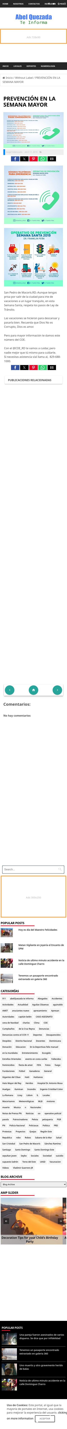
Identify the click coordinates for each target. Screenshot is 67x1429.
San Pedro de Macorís (29, 1143)
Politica (46, 1125)
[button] (15, 158)
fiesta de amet (26, 1065)
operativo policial (53, 1113)
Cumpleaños (8, 1028)
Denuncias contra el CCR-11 (15, 1034)
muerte (5, 1107)
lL (37, 1095)
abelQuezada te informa (22, 998)
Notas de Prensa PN (12, 1113)
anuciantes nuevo (20, 1010)
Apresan (55, 1010)
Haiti (27, 1077)
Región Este (46, 1131)
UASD (42, 1161)
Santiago (6, 1149)
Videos (5, 1167)
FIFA (39, 1065)
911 (4, 998)
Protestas (7, 1131)
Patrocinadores (20, 1119)
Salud (59, 1137)
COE (46, 1022)
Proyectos (20, 1131)
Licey (19, 1095)
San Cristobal (8, 1143)
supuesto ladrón (10, 1161)
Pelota (35, 1119)
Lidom (29, 1095)
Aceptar (45, 1419)
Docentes (40, 1040)
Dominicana (55, 1040)
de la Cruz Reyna (27, 1028)
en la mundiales (10, 1053)
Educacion (21, 1047)
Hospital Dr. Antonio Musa (50, 1083)
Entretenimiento (30, 1053)
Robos (28, 1137)
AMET (5, 1010)
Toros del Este (29, 1161)
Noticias (30, 1113)
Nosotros (18, 4)
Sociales (35, 1155)
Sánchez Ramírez (52, 1143)
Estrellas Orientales (11, 1059)
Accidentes (57, 998)
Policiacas (33, 1125)
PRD (56, 1125)
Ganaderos (34, 1071)
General (48, 1071)
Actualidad (23, 1004)
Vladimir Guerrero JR (23, 1167)
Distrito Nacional (24, 1040)
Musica (17, 1107)
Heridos (29, 1083)
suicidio (59, 1155)
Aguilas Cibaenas (40, 1004)
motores (51, 1101)
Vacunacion (55, 1161)
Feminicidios (8, 1065)
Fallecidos (56, 1059)
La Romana (7, 1095)
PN (3, 1125)
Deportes (31, 66)
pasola (5, 1119)
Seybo (24, 1155)
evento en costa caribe (36, 1059)
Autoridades (8, 1016)
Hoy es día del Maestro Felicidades (37, 929)
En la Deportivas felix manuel (44, 1047)
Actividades (8, 1004)
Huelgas (6, 1089)
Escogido (46, 1053)
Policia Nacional (17, 1125)
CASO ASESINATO (44, 1016)
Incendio (31, 1089)
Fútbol (22, 1071)
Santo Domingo (22, 1149)
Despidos (6, 1040)
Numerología (48, 66)
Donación (7, 1047)
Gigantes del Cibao (11, 1077)
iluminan (19, 1089)
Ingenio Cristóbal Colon (51, 1089)
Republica (7, 1137)
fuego (57, 1065)
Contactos (34, 4)
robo (18, 1137)
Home (5, 4)
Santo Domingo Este (44, 1149)
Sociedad (47, 1155)
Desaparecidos (53, 1034)
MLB (40, 1101)
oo (39, 1113)
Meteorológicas (26, 1101)
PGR (59, 1119)
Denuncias (44, 1028)
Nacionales (35, 1107)
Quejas (32, 1131)
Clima (36, 1022)
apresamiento (40, 1010)
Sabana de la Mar (43, 1137)
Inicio (6, 66)
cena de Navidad (10, 1022)
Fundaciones (8, 1071)
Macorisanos (8, 1101)
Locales (18, 66)
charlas (26, 1022)
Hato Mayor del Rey (11, 1083)
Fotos (47, 1065)
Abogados (43, 998)
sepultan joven (9, 1155)
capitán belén (25, 1016)
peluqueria (47, 1119)
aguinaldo (58, 1004)
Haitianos (38, 1077)
